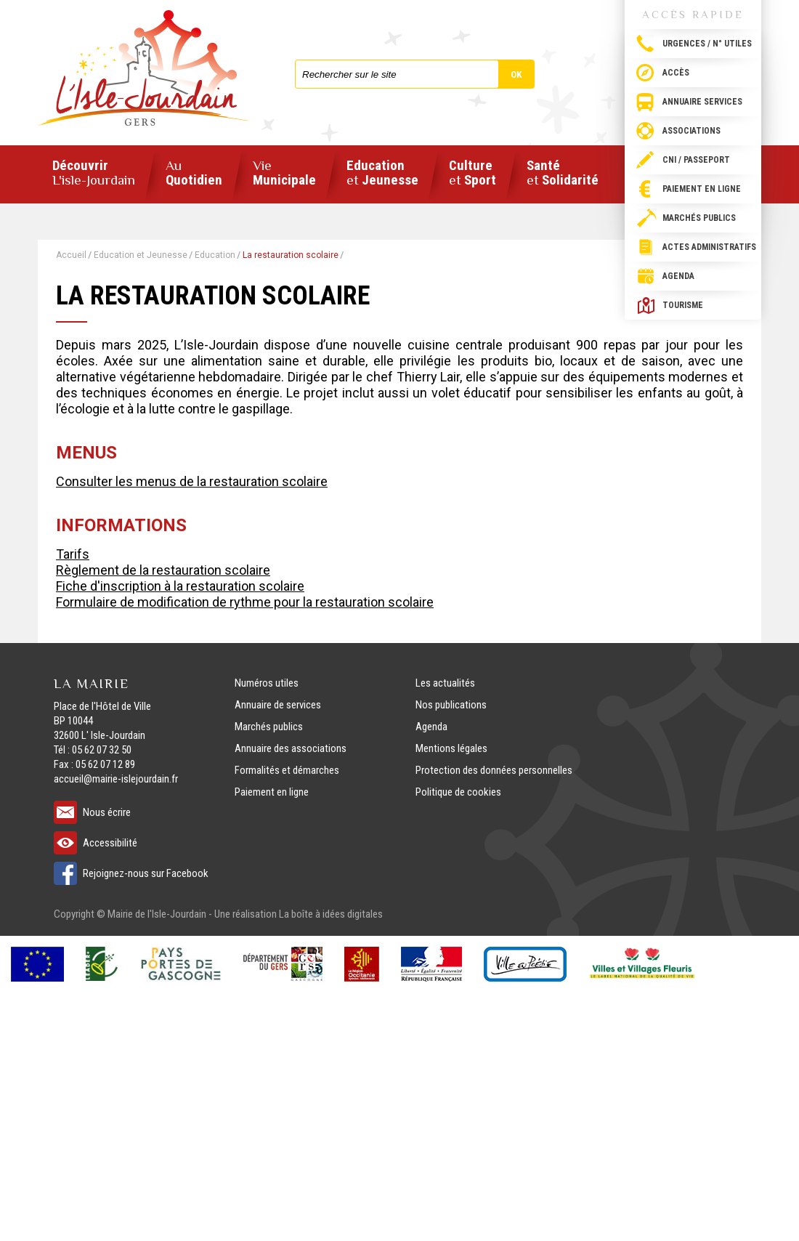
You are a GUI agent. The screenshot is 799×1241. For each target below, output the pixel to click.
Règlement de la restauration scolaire (163, 570)
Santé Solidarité (563, 173)
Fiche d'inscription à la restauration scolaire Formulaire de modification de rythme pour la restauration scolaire (245, 594)
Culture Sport (472, 173)
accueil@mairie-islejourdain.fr (116, 778)
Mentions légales (451, 748)
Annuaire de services (278, 704)
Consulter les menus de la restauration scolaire (192, 481)
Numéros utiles (267, 683)
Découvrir (93, 172)
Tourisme (682, 305)
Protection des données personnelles (493, 770)
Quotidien (194, 173)
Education (215, 255)
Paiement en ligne (701, 189)
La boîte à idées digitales (331, 914)
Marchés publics (699, 218)
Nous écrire (107, 812)
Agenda (678, 276)
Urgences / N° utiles (707, 44)
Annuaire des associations (290, 748)
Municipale (284, 173)
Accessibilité (110, 842)
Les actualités (445, 683)
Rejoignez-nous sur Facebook (145, 873)
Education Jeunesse (382, 173)
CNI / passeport (696, 160)
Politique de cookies (458, 792)
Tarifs (72, 554)
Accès (675, 73)
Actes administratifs (709, 247)
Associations (691, 131)
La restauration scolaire (290, 255)
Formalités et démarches (287, 770)
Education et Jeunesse (140, 255)
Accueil (71, 255)
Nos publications (451, 704)
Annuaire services (702, 102)
